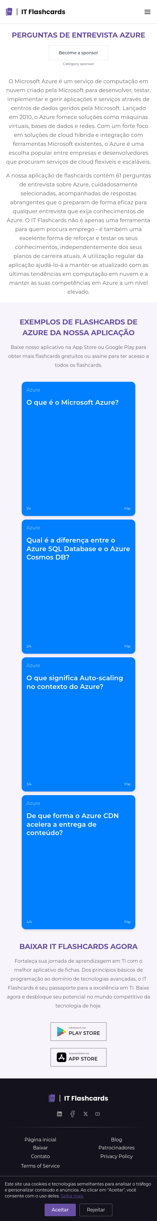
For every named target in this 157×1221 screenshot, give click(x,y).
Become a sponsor (78, 52)
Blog (116, 1140)
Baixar (40, 1148)
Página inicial (40, 1140)
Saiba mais (72, 1196)
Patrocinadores (116, 1148)
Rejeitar (96, 1210)
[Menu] (147, 12)
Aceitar (60, 1210)
